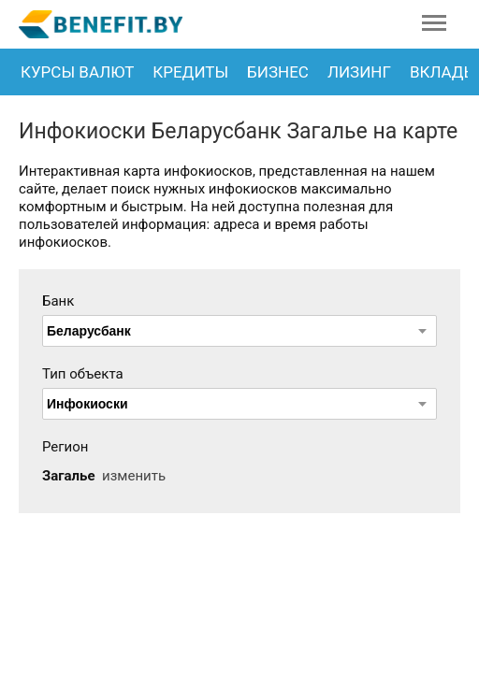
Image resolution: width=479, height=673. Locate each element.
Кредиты (190, 72)
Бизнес (278, 72)
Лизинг (359, 72)
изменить (134, 475)
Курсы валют (77, 72)
